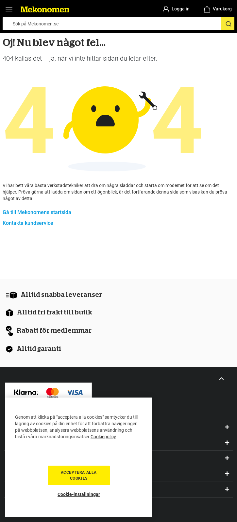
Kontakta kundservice (28, 223)
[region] (78, 457)
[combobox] (118, 23)
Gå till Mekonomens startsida (37, 212)
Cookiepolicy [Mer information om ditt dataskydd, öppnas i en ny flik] (103, 436)
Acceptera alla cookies (79, 475)
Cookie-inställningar (79, 494)
